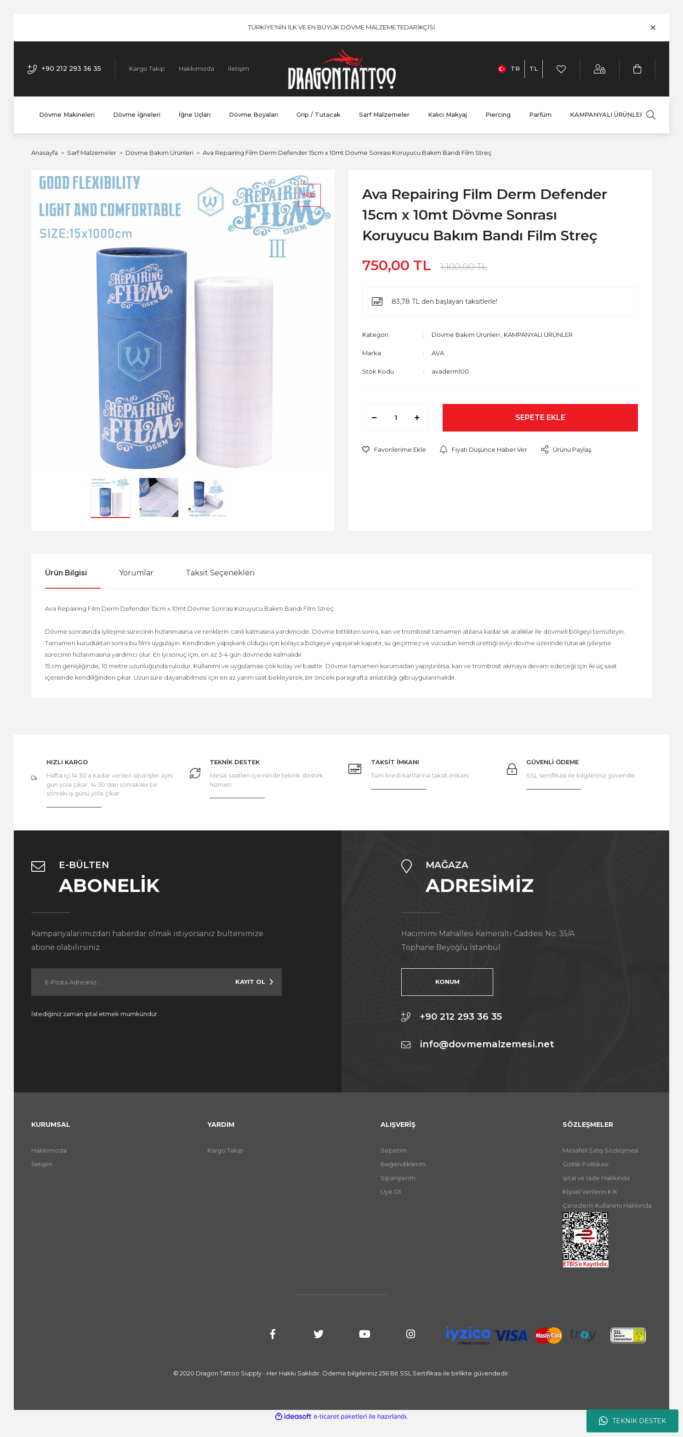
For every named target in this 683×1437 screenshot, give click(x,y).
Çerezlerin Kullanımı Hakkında (607, 1205)
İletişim (238, 68)
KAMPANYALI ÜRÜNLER (538, 334)
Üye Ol (391, 1191)
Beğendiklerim (403, 1164)
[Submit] (254, 982)
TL (533, 68)
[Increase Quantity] (416, 417)
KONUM (447, 981)
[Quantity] (395, 417)
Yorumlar (136, 572)
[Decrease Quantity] (374, 417)
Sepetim (394, 1150)
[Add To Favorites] (394, 449)
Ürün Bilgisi (66, 572)
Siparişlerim (398, 1177)
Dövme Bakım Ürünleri (466, 334)
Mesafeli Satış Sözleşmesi (600, 1150)
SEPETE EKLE (540, 417)
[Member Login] (600, 69)
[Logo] (341, 69)
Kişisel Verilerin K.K (590, 1191)
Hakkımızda (196, 68)
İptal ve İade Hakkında (596, 1177)
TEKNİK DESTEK (632, 1421)
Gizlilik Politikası (586, 1164)
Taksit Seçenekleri (220, 572)
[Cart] (638, 69)
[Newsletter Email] (156, 982)
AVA (438, 353)
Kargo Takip (147, 68)
